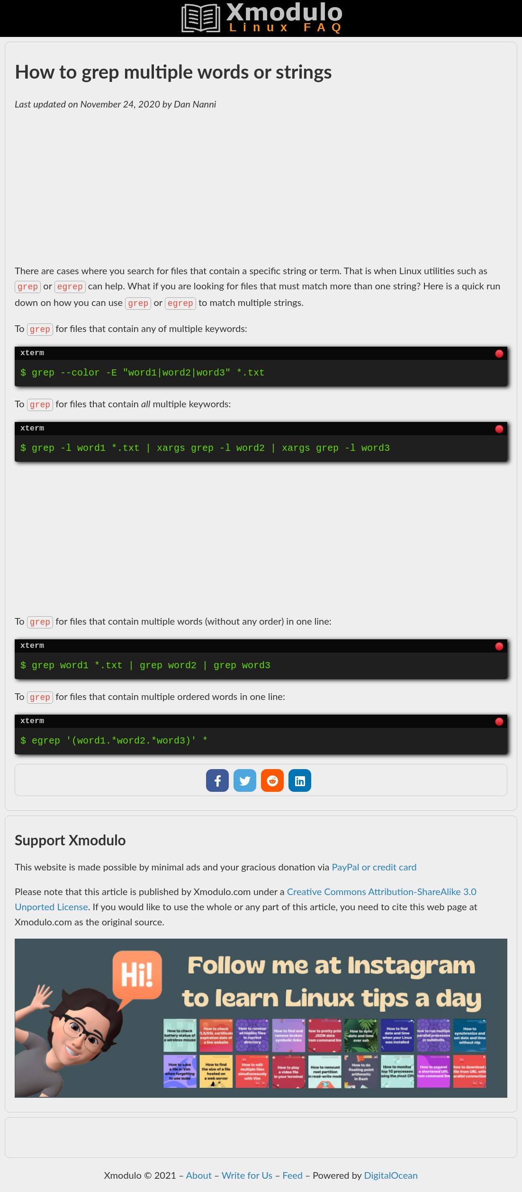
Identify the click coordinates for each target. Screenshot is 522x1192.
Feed (292, 1175)
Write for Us (247, 1175)
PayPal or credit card (374, 866)
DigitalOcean (391, 1175)
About (198, 1175)
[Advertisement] (261, 187)
